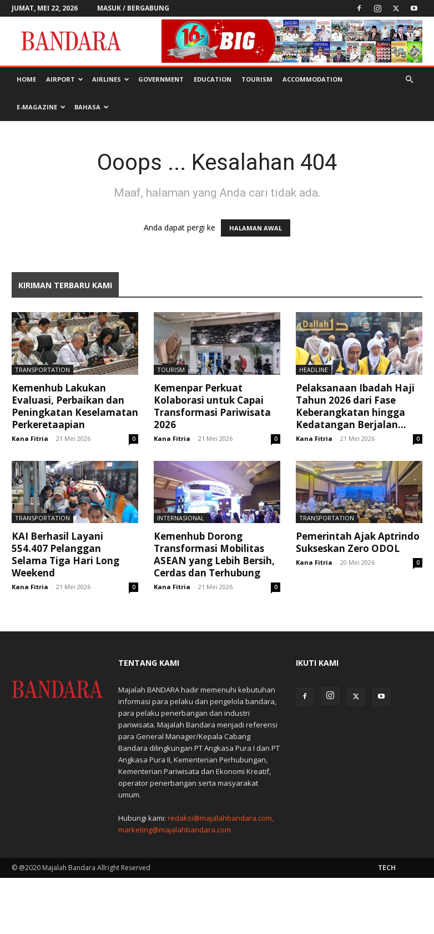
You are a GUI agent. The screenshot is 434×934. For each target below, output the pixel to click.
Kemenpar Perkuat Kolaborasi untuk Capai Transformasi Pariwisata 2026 (212, 406)
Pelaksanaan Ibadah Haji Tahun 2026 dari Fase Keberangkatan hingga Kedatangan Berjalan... (355, 406)
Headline (313, 369)
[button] (409, 79)
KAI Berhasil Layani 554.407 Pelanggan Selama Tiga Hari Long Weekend (65, 554)
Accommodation (312, 79)
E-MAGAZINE (41, 107)
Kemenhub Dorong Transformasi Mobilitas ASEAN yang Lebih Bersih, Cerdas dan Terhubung (214, 554)
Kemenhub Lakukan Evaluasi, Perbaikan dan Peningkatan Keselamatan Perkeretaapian (75, 406)
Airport (64, 79)
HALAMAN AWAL (255, 228)
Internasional (180, 518)
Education (212, 79)
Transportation (42, 369)
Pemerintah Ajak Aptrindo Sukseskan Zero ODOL (358, 542)
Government (161, 79)
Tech (387, 867)
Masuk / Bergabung (133, 8)
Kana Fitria (30, 438)
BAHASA (91, 107)
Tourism (256, 79)
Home (26, 79)
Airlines (110, 79)
